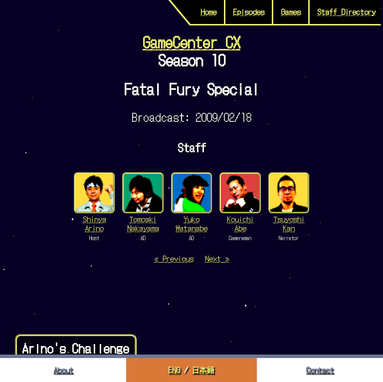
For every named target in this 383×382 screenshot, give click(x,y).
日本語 (203, 370)
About (63, 370)
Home (208, 11)
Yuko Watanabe (191, 223)
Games (291, 11)
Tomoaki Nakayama (143, 223)
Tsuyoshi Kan (289, 223)
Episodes (248, 11)
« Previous (173, 258)
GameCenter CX (191, 41)
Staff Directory (346, 11)
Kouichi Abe (240, 223)
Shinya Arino (94, 223)
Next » (217, 258)
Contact (320, 370)
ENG (174, 370)
